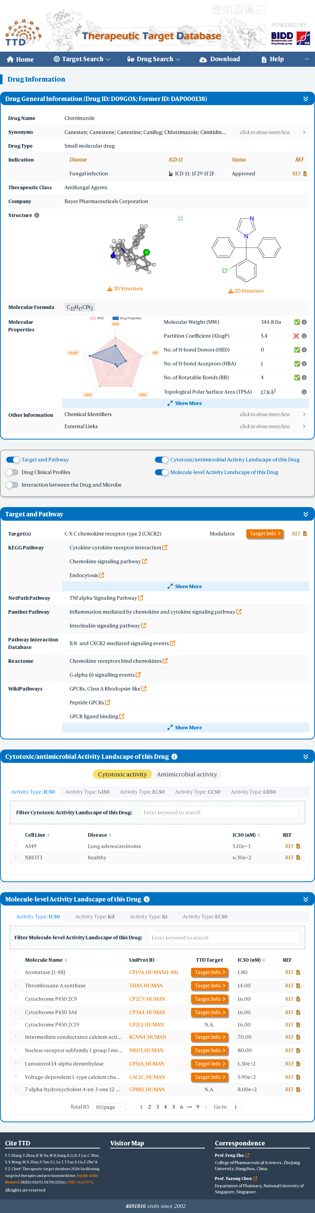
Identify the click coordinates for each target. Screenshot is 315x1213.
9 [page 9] (197, 1107)
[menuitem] (20, 59)
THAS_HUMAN (146, 985)
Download (219, 59)
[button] (187, 132)
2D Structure (246, 291)
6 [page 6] (181, 1107)
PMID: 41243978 (80, 1182)
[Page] (235, 1107)
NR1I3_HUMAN (146, 1050)
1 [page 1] (141, 1107)
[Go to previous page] (133, 1107)
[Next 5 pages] (190, 1107)
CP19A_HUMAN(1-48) (153, 972)
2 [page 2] (149, 1107)
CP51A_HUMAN (146, 1064)
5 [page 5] (173, 1107)
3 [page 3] (157, 1107)
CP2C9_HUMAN (147, 999)
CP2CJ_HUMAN (146, 1025)
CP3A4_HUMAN (147, 1012)
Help (273, 59)
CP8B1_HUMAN (147, 1089)
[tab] (33, 792)
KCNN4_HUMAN (147, 1037)
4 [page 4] (165, 1107)
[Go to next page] (206, 1107)
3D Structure (125, 288)
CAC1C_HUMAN (147, 1077)
